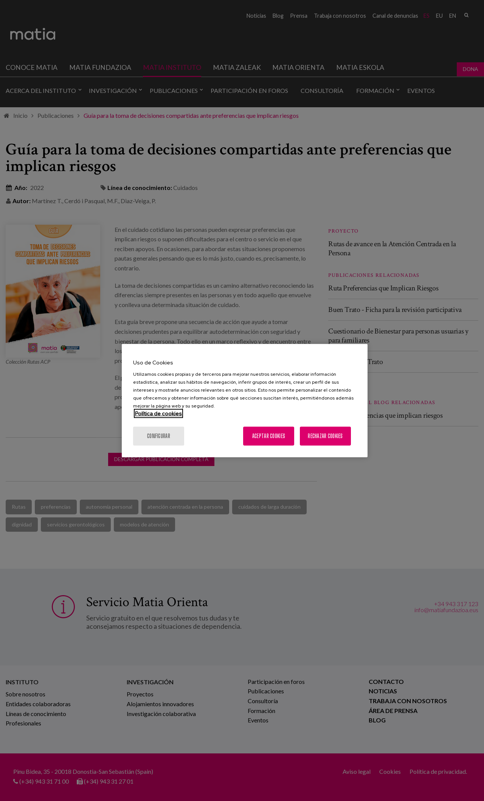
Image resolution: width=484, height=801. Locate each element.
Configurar (158, 436)
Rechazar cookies (325, 436)
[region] (245, 400)
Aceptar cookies (268, 436)
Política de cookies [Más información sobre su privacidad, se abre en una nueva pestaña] (158, 413)
